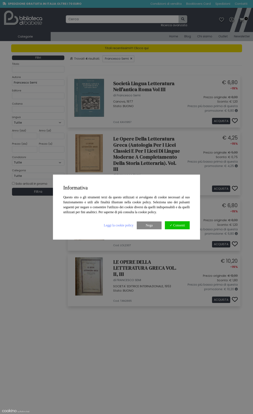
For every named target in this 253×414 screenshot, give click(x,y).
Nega (149, 225)
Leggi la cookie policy (119, 225)
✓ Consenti (177, 225)
